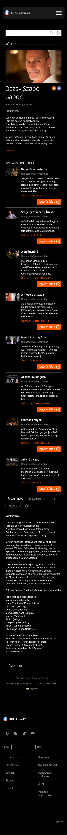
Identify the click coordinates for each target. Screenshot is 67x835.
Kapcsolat (44, 757)
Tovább (10, 150)
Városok (10, 772)
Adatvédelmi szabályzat (45, 774)
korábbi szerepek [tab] (42, 499)
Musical (37, 195)
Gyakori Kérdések (48, 765)
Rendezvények (14, 757)
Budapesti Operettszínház (34, 173)
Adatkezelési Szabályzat (18, 683)
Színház (25, 195)
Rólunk (10, 788)
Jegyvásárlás (47, 201)
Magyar (32, 688)
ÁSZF (41, 784)
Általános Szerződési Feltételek (32, 678)
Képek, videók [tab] (18, 506)
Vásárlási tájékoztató (46, 683)
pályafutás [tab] (14, 499)
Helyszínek (12, 765)
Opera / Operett (41, 278)
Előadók (10, 780)
